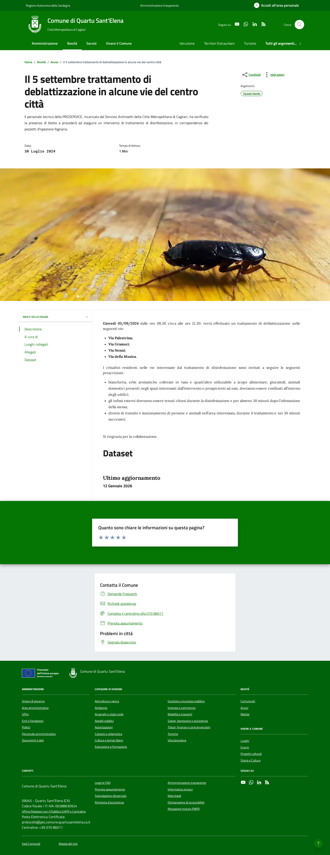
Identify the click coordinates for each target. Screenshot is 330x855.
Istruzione (187, 43)
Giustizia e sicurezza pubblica (186, 701)
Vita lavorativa (177, 740)
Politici (26, 727)
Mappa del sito (68, 844)
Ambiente (101, 707)
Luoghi (245, 740)
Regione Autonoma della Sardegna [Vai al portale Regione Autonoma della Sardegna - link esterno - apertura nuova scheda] (48, 5)
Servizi (91, 43)
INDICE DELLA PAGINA (56, 317)
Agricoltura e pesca (107, 701)
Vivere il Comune (119, 43)
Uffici (25, 714)
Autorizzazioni (104, 727)
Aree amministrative (35, 707)
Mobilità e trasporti (180, 714)
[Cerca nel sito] (299, 24)
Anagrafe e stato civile (109, 714)
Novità (72, 43)
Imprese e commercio (181, 707)
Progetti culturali (251, 753)
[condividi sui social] (251, 74)
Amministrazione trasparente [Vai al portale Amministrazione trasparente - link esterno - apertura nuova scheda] (159, 5)
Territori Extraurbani (219, 43)
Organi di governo (33, 701)
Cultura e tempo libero (109, 740)
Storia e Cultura (250, 760)
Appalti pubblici (104, 720)
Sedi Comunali (31, 844)
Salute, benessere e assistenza (188, 720)
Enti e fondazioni (33, 720)
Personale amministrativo (39, 733)
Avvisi (244, 707)
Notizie (245, 714)
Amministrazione (45, 43)
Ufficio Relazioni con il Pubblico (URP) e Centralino (54, 811)
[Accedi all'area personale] (276, 5)
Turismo (250, 43)
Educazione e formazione (111, 746)
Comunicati (248, 701)
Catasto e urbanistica (108, 733)
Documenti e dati (33, 740)
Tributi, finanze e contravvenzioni (189, 727)
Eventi (245, 747)
